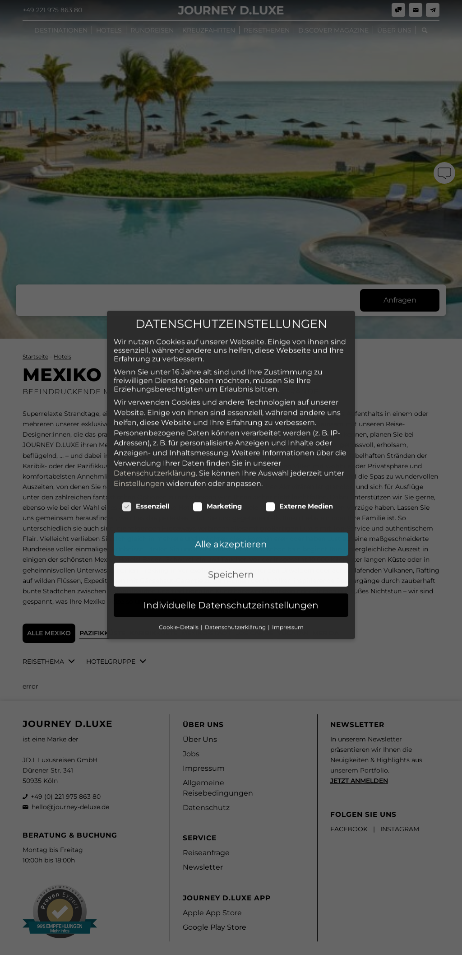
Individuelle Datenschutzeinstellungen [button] (231, 542)
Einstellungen (139, 421)
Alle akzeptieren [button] (231, 481)
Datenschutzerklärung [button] (236, 564)
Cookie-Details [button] (179, 564)
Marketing (217, 444)
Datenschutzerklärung (155, 411)
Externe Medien (299, 444)
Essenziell (145, 444)
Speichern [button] (231, 512)
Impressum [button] (288, 564)
